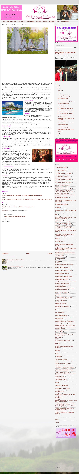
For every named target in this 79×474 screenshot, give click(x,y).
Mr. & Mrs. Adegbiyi (59, 331)
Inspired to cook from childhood (61, 292)
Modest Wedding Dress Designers (61, 330)
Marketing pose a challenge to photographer (63, 316)
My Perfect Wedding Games (63, 98)
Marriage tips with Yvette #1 (60, 328)
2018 (58, 88)
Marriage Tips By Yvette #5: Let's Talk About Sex (64, 321)
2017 (58, 133)
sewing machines (58, 356)
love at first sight (58, 310)
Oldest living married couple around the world (64, 340)
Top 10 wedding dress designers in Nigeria (15, 259)
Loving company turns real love (61, 315)
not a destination (58, 337)
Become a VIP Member (54, 21)
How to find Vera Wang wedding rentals (65, 108)
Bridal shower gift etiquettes (63, 116)
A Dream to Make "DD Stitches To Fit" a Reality (64, 191)
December (60, 90)
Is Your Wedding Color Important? (61, 298)
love (56, 309)
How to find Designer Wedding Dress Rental (63, 274)
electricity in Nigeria (59, 255)
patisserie (57, 341)
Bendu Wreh (57, 207)
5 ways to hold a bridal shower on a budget (66, 129)
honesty (56, 259)
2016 (58, 135)
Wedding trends (58, 393)
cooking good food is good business (62, 236)
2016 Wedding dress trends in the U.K (62, 175)
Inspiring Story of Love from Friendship (62, 294)
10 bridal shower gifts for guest (63, 103)
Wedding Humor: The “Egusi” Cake (62, 388)
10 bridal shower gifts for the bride (61, 168)
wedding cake (58, 383)
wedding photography (59, 391)
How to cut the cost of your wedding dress (66, 115)
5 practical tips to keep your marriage (62, 185)
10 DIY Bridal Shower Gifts (63, 124)
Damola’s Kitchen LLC (59, 241)
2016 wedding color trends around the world (63, 173)
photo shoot (57, 343)
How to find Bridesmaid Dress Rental (62, 273)
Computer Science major (60, 232)
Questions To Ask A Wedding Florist (64, 127)
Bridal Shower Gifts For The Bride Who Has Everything (15, 216)
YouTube (57, 422)
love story (57, 313)
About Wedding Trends (11, 21)
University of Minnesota (59, 376)
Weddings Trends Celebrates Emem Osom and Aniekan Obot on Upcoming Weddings (66, 401)
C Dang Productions (59, 220)
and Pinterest (58, 198)
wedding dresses (58, 386)
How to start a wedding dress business (65, 100)
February (59, 131)
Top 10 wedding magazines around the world (64, 370)
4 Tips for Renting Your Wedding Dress (62, 184)
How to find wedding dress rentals (64, 106)
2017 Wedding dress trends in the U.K (62, 181)
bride (56, 214)
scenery (56, 353)
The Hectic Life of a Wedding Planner (62, 363)
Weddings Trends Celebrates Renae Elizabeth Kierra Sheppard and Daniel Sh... (65, 406)
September (60, 91)
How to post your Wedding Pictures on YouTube (64, 288)
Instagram (57, 295)
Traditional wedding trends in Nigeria (65, 96)
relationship (57, 350)
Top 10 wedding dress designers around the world (64, 367)
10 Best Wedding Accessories (63, 126)
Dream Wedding (30, 21)
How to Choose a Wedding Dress (61, 262)
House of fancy (58, 261)
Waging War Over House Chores (61, 380)
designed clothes (58, 242)
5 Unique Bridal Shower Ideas (61, 187)
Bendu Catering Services (60, 205)
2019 (58, 87)
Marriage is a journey (59, 318)
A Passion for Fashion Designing (61, 193)
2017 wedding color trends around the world (63, 179)
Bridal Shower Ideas (59, 213)
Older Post (50, 253)
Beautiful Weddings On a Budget (64, 121)
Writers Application (65, 21)
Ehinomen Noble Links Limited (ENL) (62, 251)
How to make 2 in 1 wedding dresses (62, 283)
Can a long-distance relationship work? (62, 221)
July (59, 93)
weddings (57, 399)
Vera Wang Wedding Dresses (61, 379)
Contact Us (45, 21)
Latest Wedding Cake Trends (63, 105)
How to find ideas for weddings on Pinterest (63, 276)
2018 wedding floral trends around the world (66, 122)
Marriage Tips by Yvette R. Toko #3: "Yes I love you (65, 325)
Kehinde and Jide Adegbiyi (60, 300)
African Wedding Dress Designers (61, 197)
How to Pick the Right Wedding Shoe (62, 285)
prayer (56, 344)
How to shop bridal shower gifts (61, 289)
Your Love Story (21, 21)
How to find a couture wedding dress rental (66, 111)
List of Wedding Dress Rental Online (62, 306)
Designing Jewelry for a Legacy (61, 247)
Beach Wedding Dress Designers (64, 95)
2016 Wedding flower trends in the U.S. (62, 176)
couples (56, 238)
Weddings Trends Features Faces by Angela (63, 410)
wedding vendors (58, 397)
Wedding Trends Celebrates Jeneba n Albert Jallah (65, 396)
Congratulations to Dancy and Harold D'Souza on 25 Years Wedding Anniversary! (65, 235)
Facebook (57, 421)
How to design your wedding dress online (65, 113)
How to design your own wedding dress (62, 267)
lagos (56, 301)
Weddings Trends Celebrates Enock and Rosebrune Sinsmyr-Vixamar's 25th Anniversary (65, 404)
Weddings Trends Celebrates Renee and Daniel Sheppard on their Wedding (64, 409)
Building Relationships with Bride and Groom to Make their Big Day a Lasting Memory (65, 218)
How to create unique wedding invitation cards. (66, 101)
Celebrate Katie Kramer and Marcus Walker (63, 224)
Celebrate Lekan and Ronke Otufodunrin (63, 226)
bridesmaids (57, 216)
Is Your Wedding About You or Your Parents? (63, 297)
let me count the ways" (59, 304)
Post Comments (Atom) (12, 256)
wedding (57, 382)
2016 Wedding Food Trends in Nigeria (62, 178)
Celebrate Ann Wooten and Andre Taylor (63, 223)
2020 (58, 85)
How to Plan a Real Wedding (60, 286)
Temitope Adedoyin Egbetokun (61, 359)
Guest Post (38, 21)
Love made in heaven (59, 312)
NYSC (56, 338)
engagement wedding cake (60, 256)
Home (3, 21)
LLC (56, 307)
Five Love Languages (59, 258)
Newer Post (5, 253)
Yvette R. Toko (58, 414)
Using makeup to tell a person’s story (62, 377)
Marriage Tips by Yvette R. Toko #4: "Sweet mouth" (65, 327)
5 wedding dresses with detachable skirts (63, 190)
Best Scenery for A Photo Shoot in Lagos (15, 266)
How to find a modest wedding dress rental (66, 110)
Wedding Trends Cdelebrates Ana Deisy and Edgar (65, 394)
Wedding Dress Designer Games (61, 385)
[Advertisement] (12, 67)
